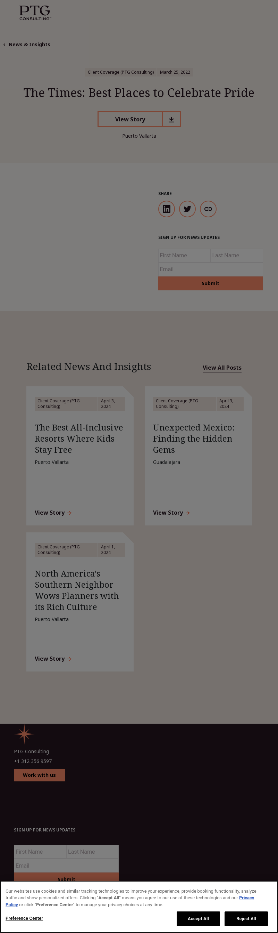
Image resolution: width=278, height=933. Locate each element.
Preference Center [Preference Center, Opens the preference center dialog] (24, 918)
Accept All (198, 918)
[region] (139, 907)
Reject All (246, 918)
